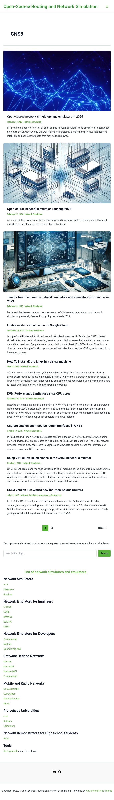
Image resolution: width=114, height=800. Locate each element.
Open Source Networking (50, 495)
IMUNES (7, 616)
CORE (6, 611)
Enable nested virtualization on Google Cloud (37, 325)
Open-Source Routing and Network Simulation (50, 6)
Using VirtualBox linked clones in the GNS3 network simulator (49, 458)
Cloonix (7, 606)
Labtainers (9, 725)
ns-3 (5, 584)
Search (104, 553)
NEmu (6, 703)
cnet (5, 716)
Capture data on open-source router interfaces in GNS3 (44, 425)
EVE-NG (7, 621)
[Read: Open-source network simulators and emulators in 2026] (57, 80)
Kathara (7, 721)
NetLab (7, 644)
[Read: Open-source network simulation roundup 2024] (57, 172)
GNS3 (6, 626)
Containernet (10, 676)
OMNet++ (8, 589)
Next (102, 527)
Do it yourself (10, 751)
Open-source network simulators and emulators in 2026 (45, 116)
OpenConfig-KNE (12, 648)
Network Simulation (32, 122)
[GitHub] (59, 771)
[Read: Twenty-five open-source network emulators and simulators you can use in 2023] (57, 261)
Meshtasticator (11, 698)
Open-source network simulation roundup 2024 (39, 209)
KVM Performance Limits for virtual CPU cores (39, 393)
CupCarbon (9, 693)
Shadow (7, 594)
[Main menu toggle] (107, 6)
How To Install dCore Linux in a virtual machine (39, 361)
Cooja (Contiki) (11, 688)
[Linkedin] (54, 771)
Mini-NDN (8, 666)
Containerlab (10, 639)
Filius (6, 738)
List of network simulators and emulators (55, 572)
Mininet (7, 661)
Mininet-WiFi (10, 671)
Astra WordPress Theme (99, 790)
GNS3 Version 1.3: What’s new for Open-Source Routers (45, 490)
